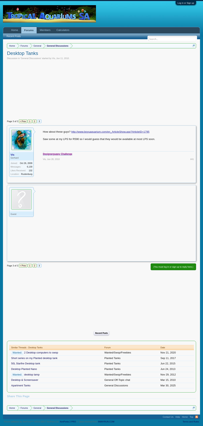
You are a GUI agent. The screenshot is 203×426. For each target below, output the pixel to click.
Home (14, 30)
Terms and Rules (191, 421)
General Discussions (31, 58)
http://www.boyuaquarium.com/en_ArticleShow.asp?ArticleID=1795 (110, 131)
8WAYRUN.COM (106, 421)
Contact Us (168, 417)
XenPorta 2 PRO (68, 421)
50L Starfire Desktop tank (25, 363)
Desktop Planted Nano (24, 369)
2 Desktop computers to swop (41, 352)
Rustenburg (26, 174)
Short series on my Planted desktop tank (34, 358)
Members (45, 30)
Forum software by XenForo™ (31, 421)
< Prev (23, 121)
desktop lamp (31, 374)
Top (191, 417)
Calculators (62, 30)
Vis (53, 58)
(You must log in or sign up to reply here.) (173, 267)
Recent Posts (101, 333)
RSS (196, 416)
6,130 (30, 167)
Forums (29, 30)
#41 (192, 159)
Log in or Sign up (186, 3)
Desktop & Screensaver (24, 379)
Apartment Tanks (20, 385)
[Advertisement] (101, 89)
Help (177, 417)
